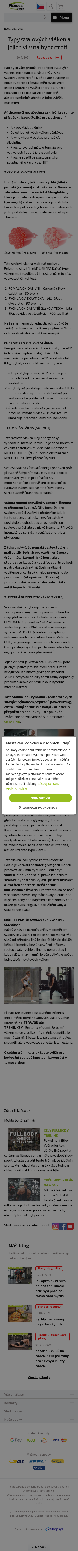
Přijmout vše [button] (40, 798)
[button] (39, 807)
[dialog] (39, 775)
